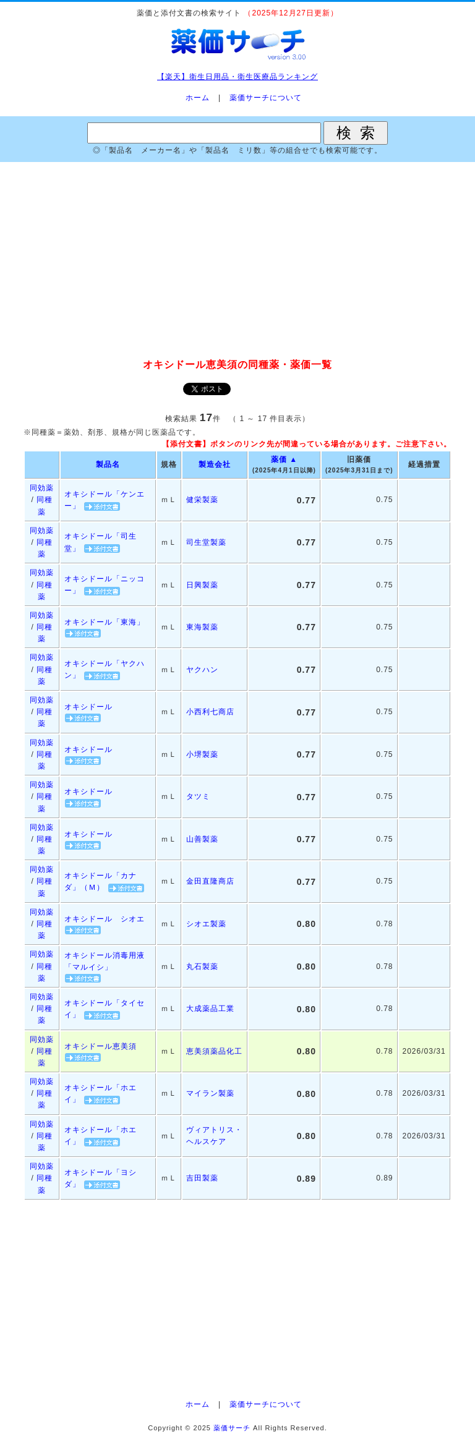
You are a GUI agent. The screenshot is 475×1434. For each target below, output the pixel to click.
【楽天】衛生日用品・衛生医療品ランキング (237, 76)
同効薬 (42, 488)
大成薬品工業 (210, 1008)
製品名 (108, 464)
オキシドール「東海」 (104, 622)
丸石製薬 (202, 966)
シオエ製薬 (206, 924)
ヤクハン (202, 669)
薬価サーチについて (265, 97)
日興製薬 (202, 585)
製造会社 (215, 464)
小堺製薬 (202, 754)
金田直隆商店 (210, 881)
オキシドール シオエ (104, 919)
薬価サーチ (231, 1428)
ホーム (198, 97)
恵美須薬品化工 (214, 1051)
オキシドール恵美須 (100, 1046)
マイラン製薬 (210, 1093)
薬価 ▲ (284, 459)
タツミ (198, 796)
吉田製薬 (202, 1178)
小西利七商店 (210, 711)
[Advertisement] (237, 261)
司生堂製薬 (206, 542)
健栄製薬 (202, 499)
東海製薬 (202, 627)
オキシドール (88, 706)
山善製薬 (202, 839)
